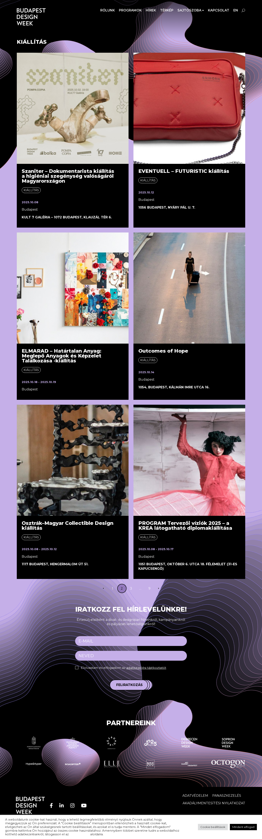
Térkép (166, 10)
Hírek (151, 10)
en (235, 10)
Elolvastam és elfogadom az (125, 668)
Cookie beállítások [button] (212, 827)
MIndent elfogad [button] (243, 827)
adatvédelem (79, 834)
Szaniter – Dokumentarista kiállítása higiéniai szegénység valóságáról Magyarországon (68, 176)
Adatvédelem (195, 795)
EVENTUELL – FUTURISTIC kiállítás (183, 171)
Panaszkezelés (226, 795)
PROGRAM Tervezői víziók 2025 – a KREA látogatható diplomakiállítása (185, 525)
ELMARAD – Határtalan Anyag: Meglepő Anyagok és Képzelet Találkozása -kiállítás (61, 356)
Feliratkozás (129, 685)
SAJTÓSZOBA (189, 10)
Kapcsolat (218, 10)
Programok (130, 10)
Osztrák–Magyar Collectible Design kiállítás (67, 525)
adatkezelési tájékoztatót (148, 668)
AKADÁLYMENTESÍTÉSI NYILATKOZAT (214, 803)
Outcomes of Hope (163, 351)
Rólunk (107, 10)
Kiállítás (31, 190)
